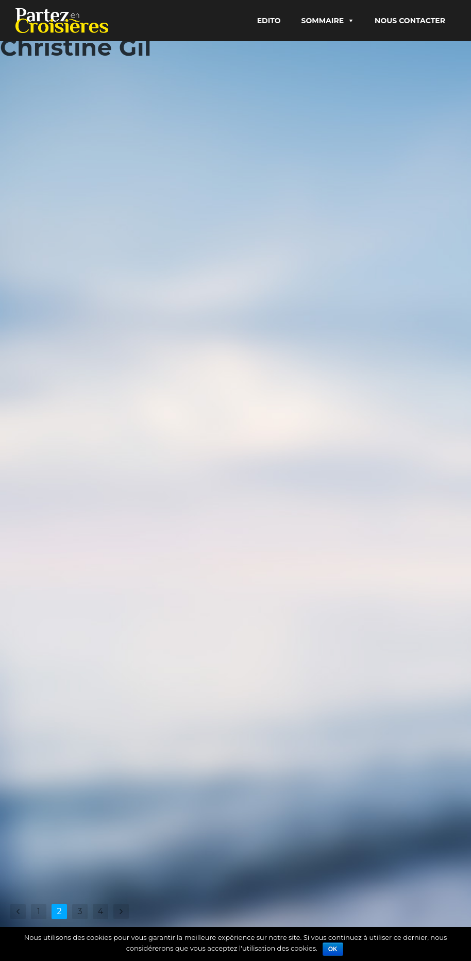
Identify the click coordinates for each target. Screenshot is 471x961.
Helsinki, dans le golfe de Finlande (101, 776)
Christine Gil (41, 244)
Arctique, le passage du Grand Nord (337, 495)
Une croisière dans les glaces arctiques (90, 504)
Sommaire (322, 20)
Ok (333, 949)
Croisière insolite (133, 527)
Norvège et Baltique (325, 216)
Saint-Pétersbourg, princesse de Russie (82, 222)
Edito (269, 20)
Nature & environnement (388, 518)
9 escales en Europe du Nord (146, 244)
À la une (362, 233)
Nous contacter (410, 20)
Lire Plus (34, 312)
